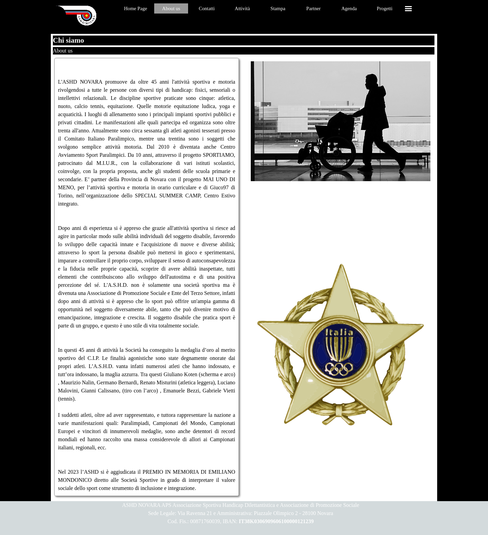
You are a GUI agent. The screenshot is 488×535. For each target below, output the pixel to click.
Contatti (207, 8)
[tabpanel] (146, 277)
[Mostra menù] (408, 8)
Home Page (135, 8)
